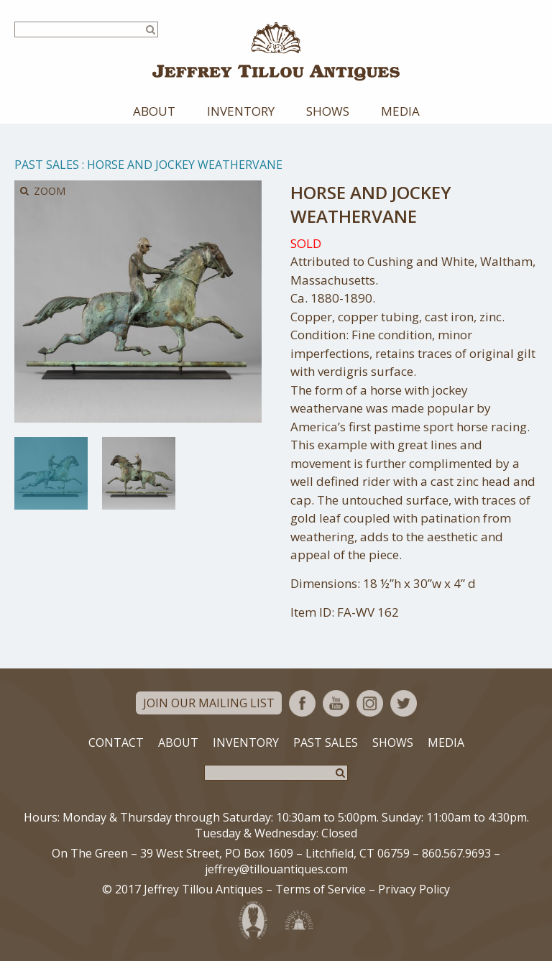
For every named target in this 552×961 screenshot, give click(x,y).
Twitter (403, 703)
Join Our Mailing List (209, 703)
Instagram (369, 703)
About (154, 111)
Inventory (241, 111)
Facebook (302, 703)
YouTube (336, 703)
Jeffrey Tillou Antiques (276, 51)
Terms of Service (320, 889)
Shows (327, 111)
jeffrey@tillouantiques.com (276, 869)
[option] (51, 473)
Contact (116, 742)
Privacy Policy (414, 889)
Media (400, 111)
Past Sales (46, 165)
